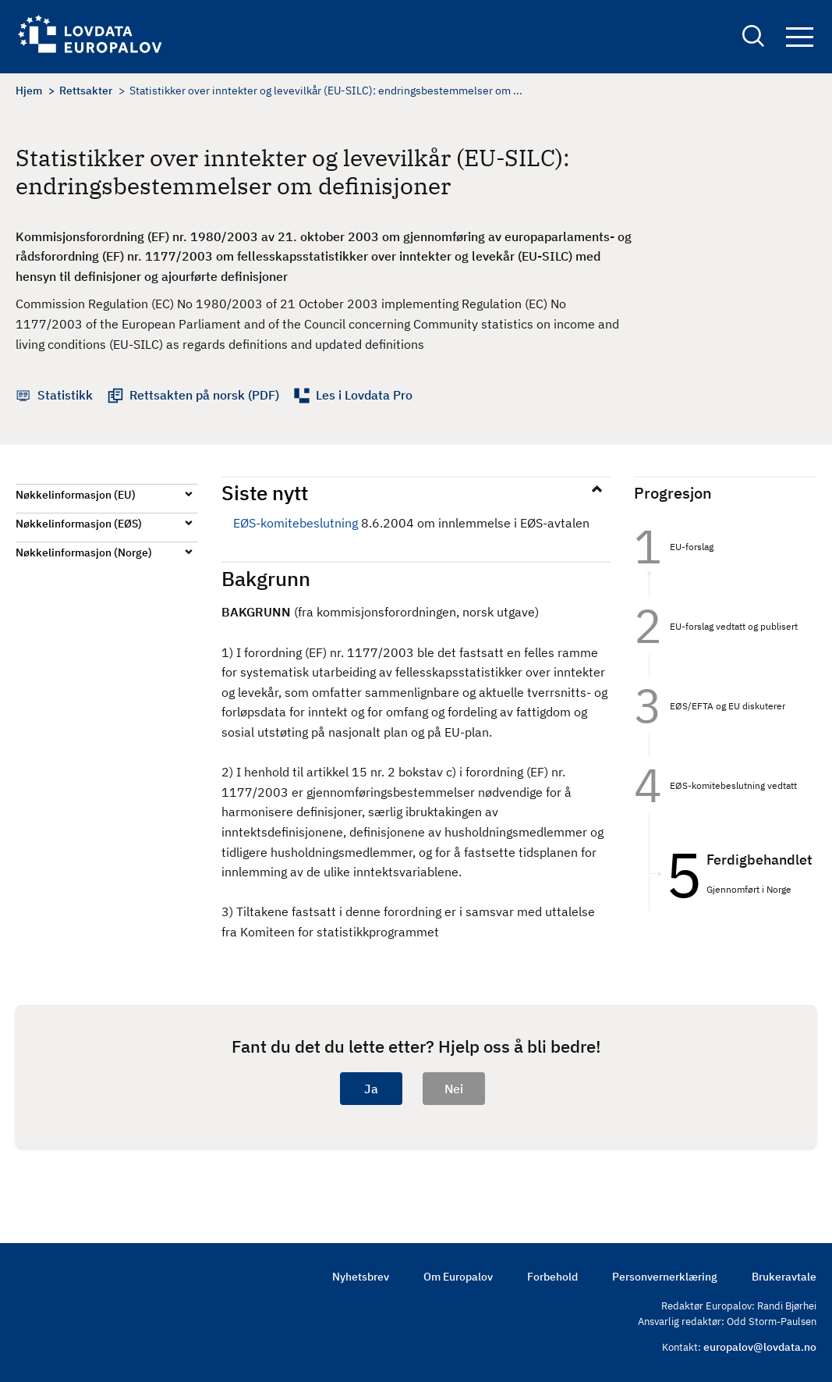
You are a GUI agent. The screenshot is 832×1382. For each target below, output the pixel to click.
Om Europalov (458, 1277)
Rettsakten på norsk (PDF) (204, 395)
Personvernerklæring (664, 1277)
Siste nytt (264, 492)
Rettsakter (85, 90)
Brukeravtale (784, 1277)
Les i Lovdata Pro (364, 395)
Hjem (29, 90)
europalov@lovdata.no (759, 1347)
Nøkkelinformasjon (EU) (76, 495)
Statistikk (65, 395)
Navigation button (799, 37)
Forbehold (552, 1277)
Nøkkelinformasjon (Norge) (84, 552)
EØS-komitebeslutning (295, 523)
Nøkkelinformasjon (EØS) (79, 524)
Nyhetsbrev (360, 1277)
